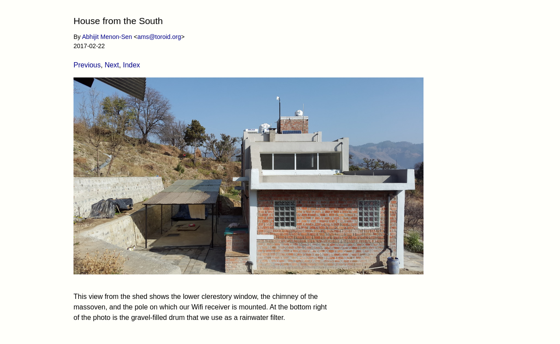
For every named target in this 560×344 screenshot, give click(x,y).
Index (131, 65)
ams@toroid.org (159, 36)
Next (112, 65)
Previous (87, 65)
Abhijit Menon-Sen (107, 36)
